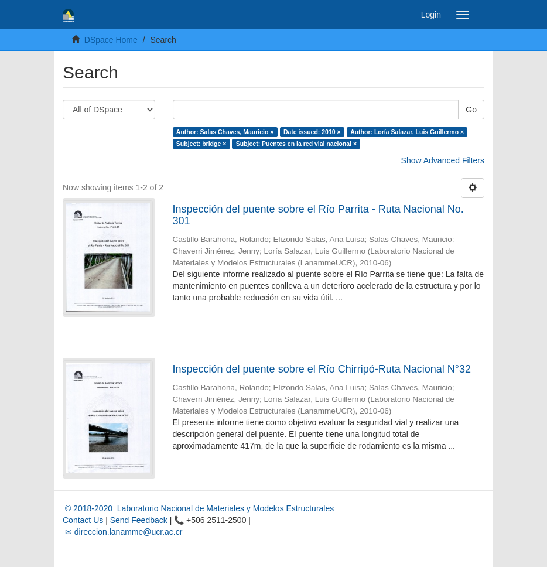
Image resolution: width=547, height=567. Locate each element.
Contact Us (83, 520)
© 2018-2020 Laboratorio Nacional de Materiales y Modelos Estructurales (198, 508)
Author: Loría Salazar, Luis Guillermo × (407, 131)
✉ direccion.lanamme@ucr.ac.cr (122, 532)
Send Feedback (138, 520)
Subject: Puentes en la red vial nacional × (296, 143)
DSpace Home (111, 40)
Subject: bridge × (201, 143)
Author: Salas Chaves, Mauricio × (225, 131)
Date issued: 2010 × (312, 131)
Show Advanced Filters (442, 160)
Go (471, 109)
